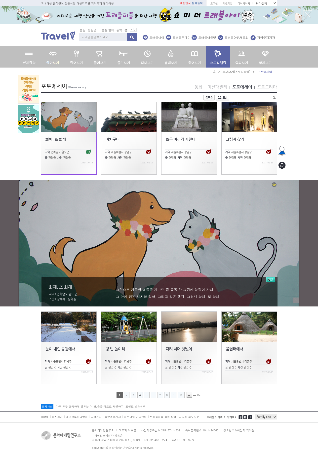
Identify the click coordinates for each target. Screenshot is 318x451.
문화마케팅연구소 (103, 430)
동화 (198, 87)
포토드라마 (267, 87)
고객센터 (96, 417)
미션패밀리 (217, 87)
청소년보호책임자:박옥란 (239, 430)
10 (181, 395)
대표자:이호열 (127, 430)
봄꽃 (82, 30)
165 (199, 395)
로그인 (214, 3)
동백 (119, 30)
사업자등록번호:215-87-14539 (160, 430)
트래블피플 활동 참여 (163, 417)
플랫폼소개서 (113, 417)
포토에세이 (242, 87)
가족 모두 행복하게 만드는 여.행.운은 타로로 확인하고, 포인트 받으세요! (101, 406)
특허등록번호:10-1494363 (202, 430)
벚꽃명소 (93, 30)
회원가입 (228, 3)
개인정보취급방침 (77, 417)
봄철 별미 (107, 30)
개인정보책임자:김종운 (108, 435)
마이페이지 (244, 3)
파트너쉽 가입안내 (135, 417)
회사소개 (57, 417)
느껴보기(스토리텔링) (236, 72)
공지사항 (47, 406)
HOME (45, 417)
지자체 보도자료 (189, 417)
